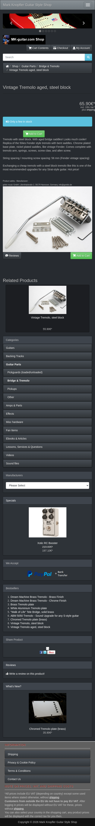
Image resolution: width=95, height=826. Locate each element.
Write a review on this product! (27, 673)
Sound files (12, 463)
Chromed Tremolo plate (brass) (47, 728)
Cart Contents (39, 48)
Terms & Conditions (19, 770)
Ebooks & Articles (16, 438)
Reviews (12, 255)
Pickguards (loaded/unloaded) (24, 372)
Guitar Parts (29, 66)
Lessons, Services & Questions (24, 446)
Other (10, 397)
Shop (15, 66)
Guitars (10, 347)
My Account (81, 48)
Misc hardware (14, 422)
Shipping (13, 754)
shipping (91, 109)
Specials (11, 500)
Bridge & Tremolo (49, 66)
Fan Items (12, 430)
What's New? (13, 686)
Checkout (60, 48)
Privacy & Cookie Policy (22, 762)
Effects (10, 413)
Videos (10, 455)
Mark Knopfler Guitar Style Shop (27, 5)
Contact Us (14, 779)
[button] (9, 21)
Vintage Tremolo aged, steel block (29, 70)
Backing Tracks (15, 356)
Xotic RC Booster (47, 543)
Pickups (11, 388)
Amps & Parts (14, 405)
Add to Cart (33, 133)
